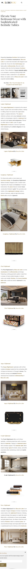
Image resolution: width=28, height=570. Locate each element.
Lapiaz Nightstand (6, 104)
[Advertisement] (14, 42)
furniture (14, 57)
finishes (13, 278)
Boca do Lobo (19, 76)
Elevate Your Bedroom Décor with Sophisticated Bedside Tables (13, 20)
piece (20, 114)
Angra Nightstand (5, 363)
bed (12, 122)
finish (2, 195)
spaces (3, 59)
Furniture (12, 10)
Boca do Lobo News (5, 10)
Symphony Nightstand (7, 175)
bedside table (19, 445)
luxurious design (5, 180)
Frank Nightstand (5, 436)
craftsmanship (11, 66)
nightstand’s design (14, 191)
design (8, 369)
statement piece (21, 443)
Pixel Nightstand (5, 266)
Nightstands (4, 124)
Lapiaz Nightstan (8, 151)
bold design (18, 64)
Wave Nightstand (5, 505)
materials (8, 443)
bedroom (21, 118)
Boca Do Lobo (20, 151)
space (10, 447)
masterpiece (4, 272)
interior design (19, 10)
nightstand (14, 513)
